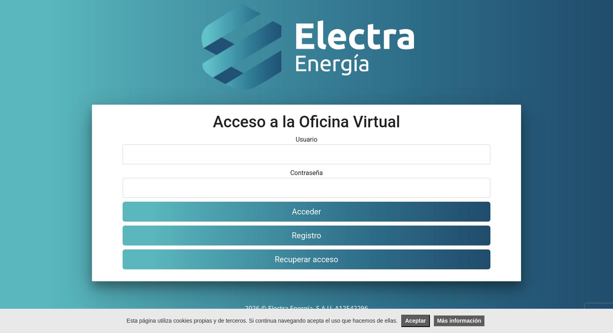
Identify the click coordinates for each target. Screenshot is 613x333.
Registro (306, 235)
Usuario (307, 139)
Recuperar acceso (306, 259)
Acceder (306, 211)
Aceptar (415, 320)
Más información (459, 320)
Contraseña (306, 173)
